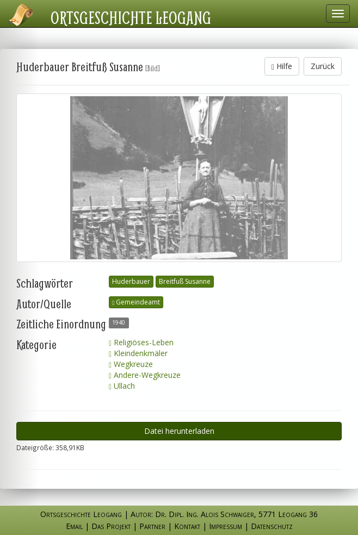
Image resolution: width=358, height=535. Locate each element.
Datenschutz (272, 526)
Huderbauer (131, 281)
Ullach (122, 386)
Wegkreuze (131, 364)
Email (74, 526)
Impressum (225, 526)
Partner (152, 526)
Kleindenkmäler (138, 353)
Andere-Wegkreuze (145, 375)
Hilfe (281, 66)
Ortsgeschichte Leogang (131, 17)
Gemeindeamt (136, 302)
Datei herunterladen (179, 431)
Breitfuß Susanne (185, 281)
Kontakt (187, 526)
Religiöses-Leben (141, 342)
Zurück (323, 66)
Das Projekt (111, 526)
